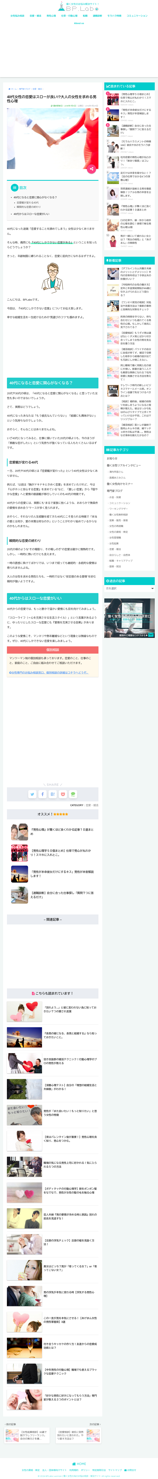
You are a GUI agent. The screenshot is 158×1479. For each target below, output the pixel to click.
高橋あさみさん (117, 476)
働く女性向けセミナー (120, 482)
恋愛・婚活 (35, 15)
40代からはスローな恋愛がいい (31, 213)
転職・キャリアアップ (121, 558)
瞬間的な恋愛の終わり (28, 207)
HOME (79, 1463)
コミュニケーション (137, 15)
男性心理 (51, 15)
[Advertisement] (79, 54)
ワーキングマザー (118, 507)
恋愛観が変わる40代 (27, 202)
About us (79, 23)
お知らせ (112, 456)
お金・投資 (115, 495)
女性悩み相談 (17, 15)
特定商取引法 (99, 1470)
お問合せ (130, 1470)
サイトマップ (115, 1470)
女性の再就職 (116, 524)
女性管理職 (115, 535)
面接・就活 (115, 564)
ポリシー (85, 1470)
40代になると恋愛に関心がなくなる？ (35, 197)
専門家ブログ (115, 489)
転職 (85, 15)
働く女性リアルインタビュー (124, 463)
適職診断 (97, 15)
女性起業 (114, 541)
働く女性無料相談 (118, 512)
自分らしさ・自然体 (119, 553)
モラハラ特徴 (114, 15)
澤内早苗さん (116, 470)
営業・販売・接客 (118, 518)
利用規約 (73, 1470)
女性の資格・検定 (118, 530)
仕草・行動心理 (69, 15)
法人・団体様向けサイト (54, 1470)
